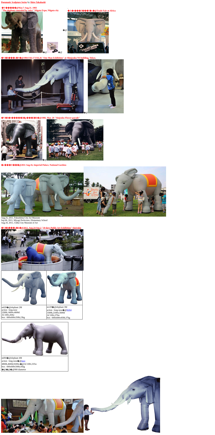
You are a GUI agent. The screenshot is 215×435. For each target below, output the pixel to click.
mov (23, 361)
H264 (69, 310)
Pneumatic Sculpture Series (14, 2)
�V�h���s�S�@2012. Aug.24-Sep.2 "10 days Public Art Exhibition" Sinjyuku (41, 228)
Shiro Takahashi (38, 2)
